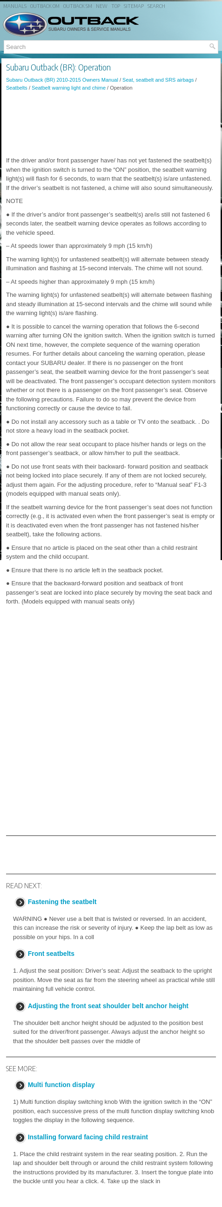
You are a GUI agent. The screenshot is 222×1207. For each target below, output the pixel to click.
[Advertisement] (111, 124)
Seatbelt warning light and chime (69, 88)
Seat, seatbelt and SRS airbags (158, 80)
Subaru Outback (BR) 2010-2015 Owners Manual (62, 80)
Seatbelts (16, 88)
